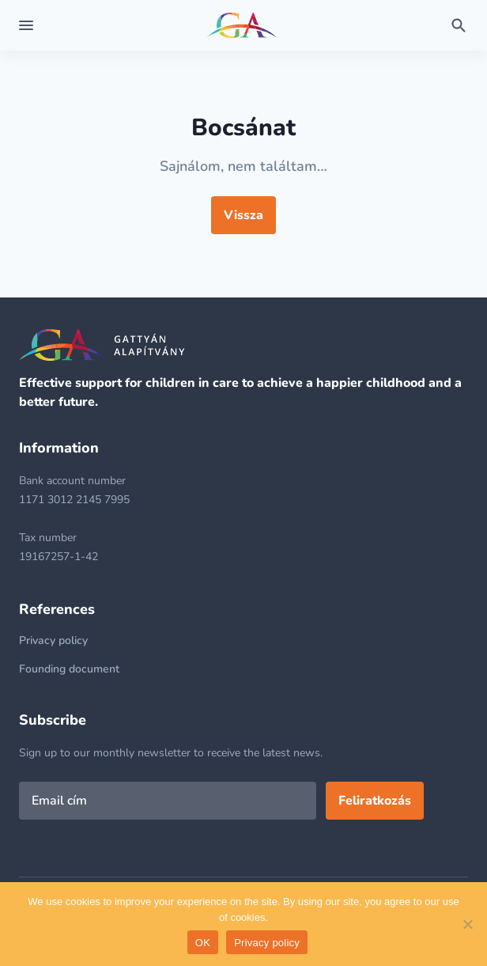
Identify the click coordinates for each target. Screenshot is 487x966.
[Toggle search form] (458, 25)
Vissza (243, 215)
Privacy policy (53, 640)
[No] (467, 924)
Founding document (69, 668)
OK (202, 943)
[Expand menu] (26, 25)
